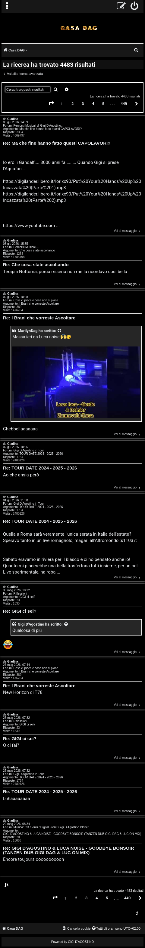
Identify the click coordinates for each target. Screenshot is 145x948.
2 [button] (72, 103)
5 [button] (103, 103)
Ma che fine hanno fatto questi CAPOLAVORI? (50, 129)
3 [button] (83, 103)
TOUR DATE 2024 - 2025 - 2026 (41, 453)
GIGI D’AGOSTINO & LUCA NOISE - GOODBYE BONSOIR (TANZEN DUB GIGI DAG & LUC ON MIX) (72, 834)
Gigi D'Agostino (31, 624)
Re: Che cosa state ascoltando (36, 265)
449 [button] (124, 103)
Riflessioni (20, 593)
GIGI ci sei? (27, 597)
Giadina (12, 119)
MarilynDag (28, 330)
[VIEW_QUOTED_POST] (59, 331)
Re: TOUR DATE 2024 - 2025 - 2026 (40, 468)
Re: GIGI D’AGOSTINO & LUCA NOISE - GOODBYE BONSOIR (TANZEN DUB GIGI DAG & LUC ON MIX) (68, 850)
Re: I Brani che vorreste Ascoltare (39, 318)
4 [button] (93, 103)
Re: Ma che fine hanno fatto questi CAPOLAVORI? (56, 143)
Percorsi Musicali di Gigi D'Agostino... (38, 125)
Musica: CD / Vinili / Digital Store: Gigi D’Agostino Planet (50, 827)
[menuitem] (134, 7)
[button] (51, 103)
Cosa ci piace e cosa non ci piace (35, 300)
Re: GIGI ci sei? (19, 611)
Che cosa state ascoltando (37, 250)
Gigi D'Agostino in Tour (28, 450)
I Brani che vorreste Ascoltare (39, 303)
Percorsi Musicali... (26, 247)
